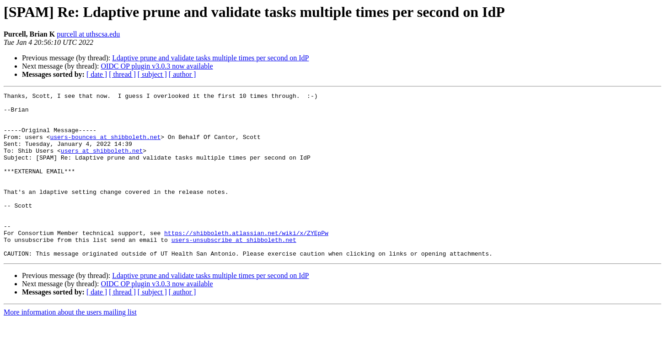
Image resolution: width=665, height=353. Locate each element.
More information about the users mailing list (70, 345)
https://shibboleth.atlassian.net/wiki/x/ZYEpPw (246, 261)
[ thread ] (122, 74)
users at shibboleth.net (102, 163)
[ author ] (182, 74)
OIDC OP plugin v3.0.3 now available (157, 66)
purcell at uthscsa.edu (88, 34)
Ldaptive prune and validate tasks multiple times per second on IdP (210, 58)
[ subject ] (152, 74)
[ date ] (96, 74)
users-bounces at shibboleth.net (105, 146)
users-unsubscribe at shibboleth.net (234, 270)
